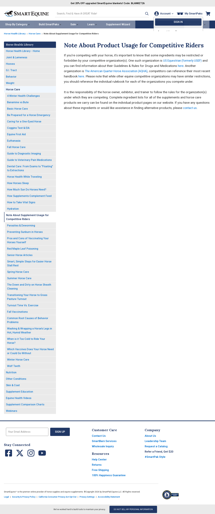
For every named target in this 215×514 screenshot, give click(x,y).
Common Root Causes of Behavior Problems (27, 319)
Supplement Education (19, 391)
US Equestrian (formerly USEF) (184, 60)
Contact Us (99, 435)
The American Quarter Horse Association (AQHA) (119, 71)
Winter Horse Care (18, 359)
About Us (150, 435)
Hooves (10, 63)
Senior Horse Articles (19, 254)
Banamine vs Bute (18, 102)
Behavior (11, 76)
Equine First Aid (16, 134)
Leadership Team (155, 440)
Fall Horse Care (16, 146)
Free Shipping (100, 469)
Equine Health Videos (18, 397)
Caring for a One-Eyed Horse (24, 121)
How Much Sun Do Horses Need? (26, 189)
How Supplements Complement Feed (29, 195)
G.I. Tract (11, 69)
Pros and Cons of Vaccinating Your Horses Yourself (28, 240)
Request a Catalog (156, 446)
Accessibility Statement (109, 496)
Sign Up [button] (60, 431)
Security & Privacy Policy (23, 496)
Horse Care (36, 33)
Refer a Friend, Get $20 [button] (159, 451)
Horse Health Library (15, 33)
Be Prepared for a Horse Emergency (28, 114)
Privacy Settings (87, 496)
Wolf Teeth (13, 365)
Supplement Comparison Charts (25, 404)
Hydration (13, 208)
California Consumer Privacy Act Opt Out (57, 496)
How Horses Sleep (18, 182)
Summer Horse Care (19, 278)
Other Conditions (16, 378)
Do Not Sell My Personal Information (133, 509)
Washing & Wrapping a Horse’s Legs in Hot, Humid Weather (29, 330)
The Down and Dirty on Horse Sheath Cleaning (29, 286)
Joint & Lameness (16, 57)
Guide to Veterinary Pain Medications (29, 159)
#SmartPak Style (155, 456)
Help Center (99, 459)
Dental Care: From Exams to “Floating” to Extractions (30, 168)
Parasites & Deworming (21, 225)
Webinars (11, 410)
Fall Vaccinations (17, 311)
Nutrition (11, 372)
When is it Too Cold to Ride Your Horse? (26, 340)
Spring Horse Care (18, 271)
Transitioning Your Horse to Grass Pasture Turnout (27, 296)
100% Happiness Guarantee (109, 475)
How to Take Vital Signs (21, 202)
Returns (97, 464)
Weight (10, 82)
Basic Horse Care (17, 108)
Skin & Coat (13, 384)
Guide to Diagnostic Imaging (24, 153)
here (187, 65)
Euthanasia (13, 140)
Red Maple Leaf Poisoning (22, 248)
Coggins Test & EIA (18, 127)
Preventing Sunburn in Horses (25, 231)
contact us (190, 107)
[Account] (163, 13)
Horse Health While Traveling (24, 176)
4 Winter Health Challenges (23, 95)
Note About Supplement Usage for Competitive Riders (27, 216)
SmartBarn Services (104, 440)
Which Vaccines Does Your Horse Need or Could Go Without (30, 350)
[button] (143, 13)
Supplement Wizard (118, 24)
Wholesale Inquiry (103, 446)
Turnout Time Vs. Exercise (22, 305)
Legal (6, 496)
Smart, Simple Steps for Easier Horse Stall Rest (29, 263)
